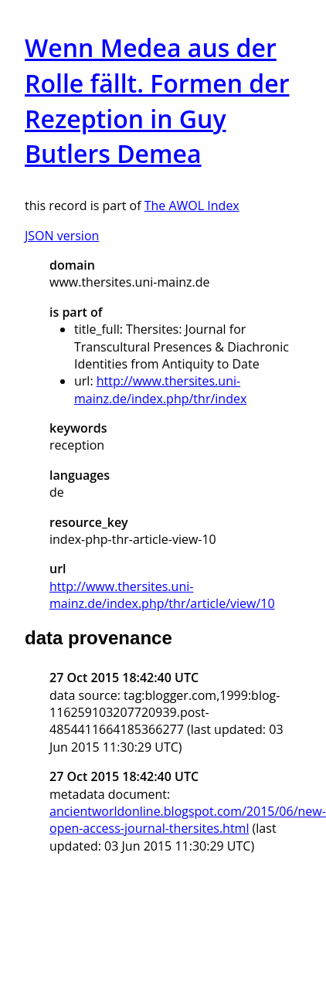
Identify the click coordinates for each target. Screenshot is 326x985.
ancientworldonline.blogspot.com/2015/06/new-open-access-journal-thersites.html (187, 820)
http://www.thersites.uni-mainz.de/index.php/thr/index (160, 389)
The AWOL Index (191, 205)
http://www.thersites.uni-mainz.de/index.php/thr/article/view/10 (162, 595)
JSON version (62, 235)
